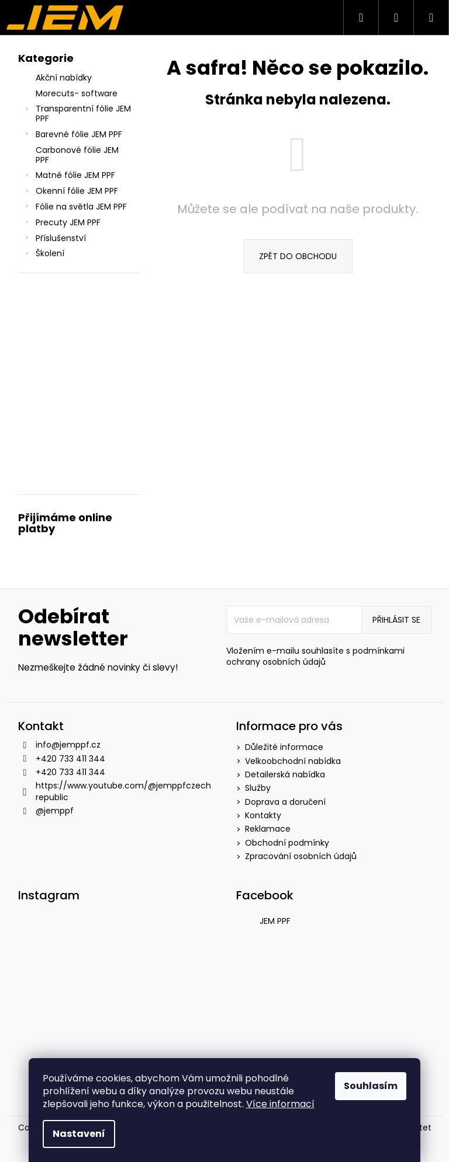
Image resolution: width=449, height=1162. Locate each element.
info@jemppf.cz (68, 745)
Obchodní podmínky (287, 843)
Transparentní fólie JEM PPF (77, 113)
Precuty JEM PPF (62, 224)
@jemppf (55, 810)
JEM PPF (275, 921)
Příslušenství (55, 239)
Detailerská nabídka (285, 774)
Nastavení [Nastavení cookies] (79, 1133)
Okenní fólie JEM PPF (71, 192)
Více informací (280, 1104)
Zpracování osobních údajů (301, 856)
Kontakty (263, 815)
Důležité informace (284, 747)
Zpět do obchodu (298, 256)
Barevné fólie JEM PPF (73, 135)
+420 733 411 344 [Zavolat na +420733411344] (70, 759)
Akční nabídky (65, 77)
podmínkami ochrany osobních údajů (315, 656)
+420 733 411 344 (70, 772)
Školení (44, 254)
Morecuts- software (78, 93)
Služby (258, 788)
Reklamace (268, 829)
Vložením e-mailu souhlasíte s (315, 656)
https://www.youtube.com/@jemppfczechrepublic (123, 791)
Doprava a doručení (285, 802)
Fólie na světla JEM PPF (75, 208)
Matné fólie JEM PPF (69, 176)
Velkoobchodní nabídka (293, 761)
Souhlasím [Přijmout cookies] (371, 1086)
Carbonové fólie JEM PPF (77, 155)
